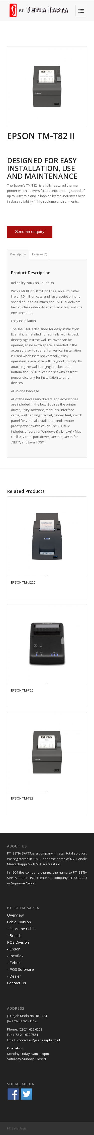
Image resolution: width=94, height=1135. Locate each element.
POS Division (18, 942)
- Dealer (14, 976)
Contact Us (16, 982)
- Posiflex (15, 955)
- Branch (14, 935)
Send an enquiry (29, 232)
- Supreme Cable (21, 928)
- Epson (13, 948)
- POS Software (20, 969)
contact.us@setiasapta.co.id (38, 1040)
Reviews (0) (39, 254)
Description (18, 254)
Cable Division (19, 921)
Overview (15, 915)
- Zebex (14, 962)
